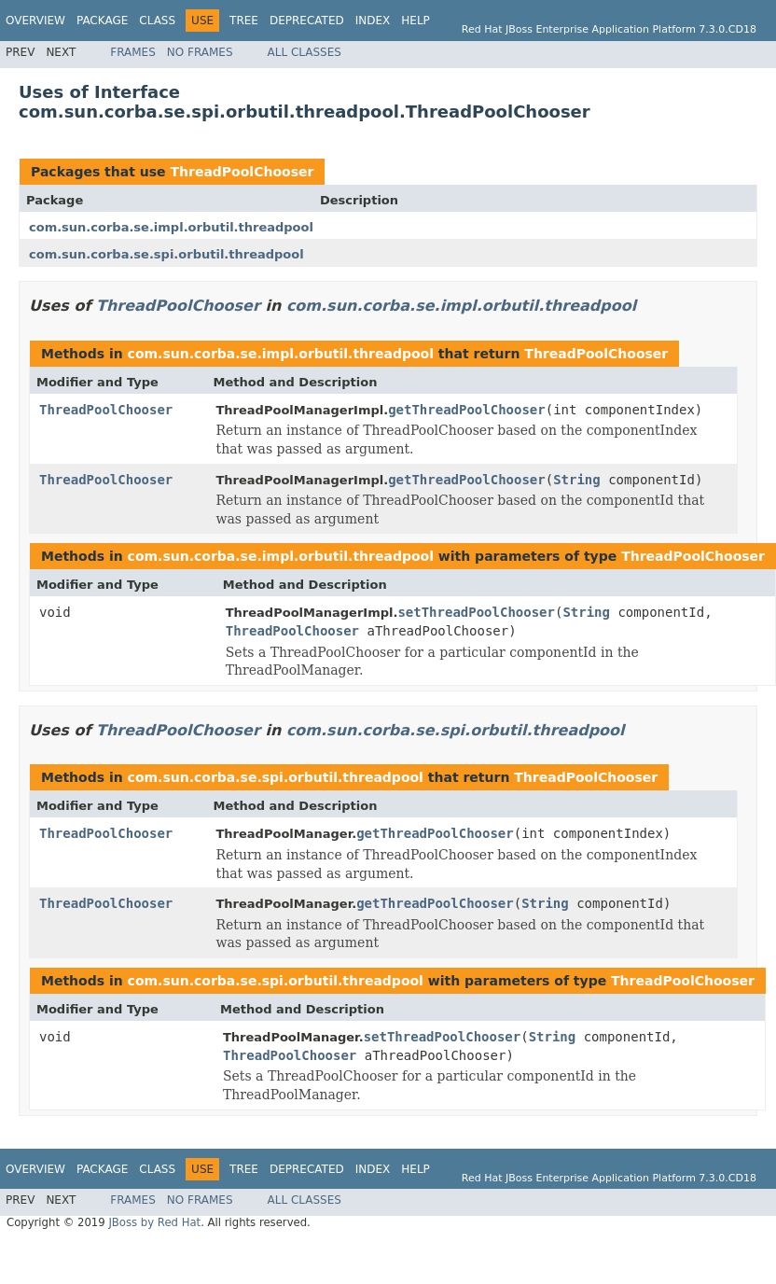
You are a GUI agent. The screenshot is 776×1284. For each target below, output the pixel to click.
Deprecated (307, 20)
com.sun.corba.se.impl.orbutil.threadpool (171, 227)
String (577, 479)
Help (415, 20)
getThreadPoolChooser (467, 409)
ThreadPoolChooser (241, 171)
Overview (35, 20)
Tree (243, 20)
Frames (133, 52)
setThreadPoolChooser (476, 612)
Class (157, 20)
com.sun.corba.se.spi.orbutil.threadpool (166, 254)
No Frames (200, 52)
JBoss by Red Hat (154, 1222)
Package (102, 20)
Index (373, 20)
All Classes (304, 52)
